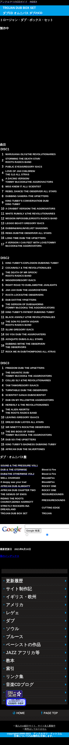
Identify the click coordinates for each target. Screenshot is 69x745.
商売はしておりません (35, 729)
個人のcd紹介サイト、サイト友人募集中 (35, 726)
